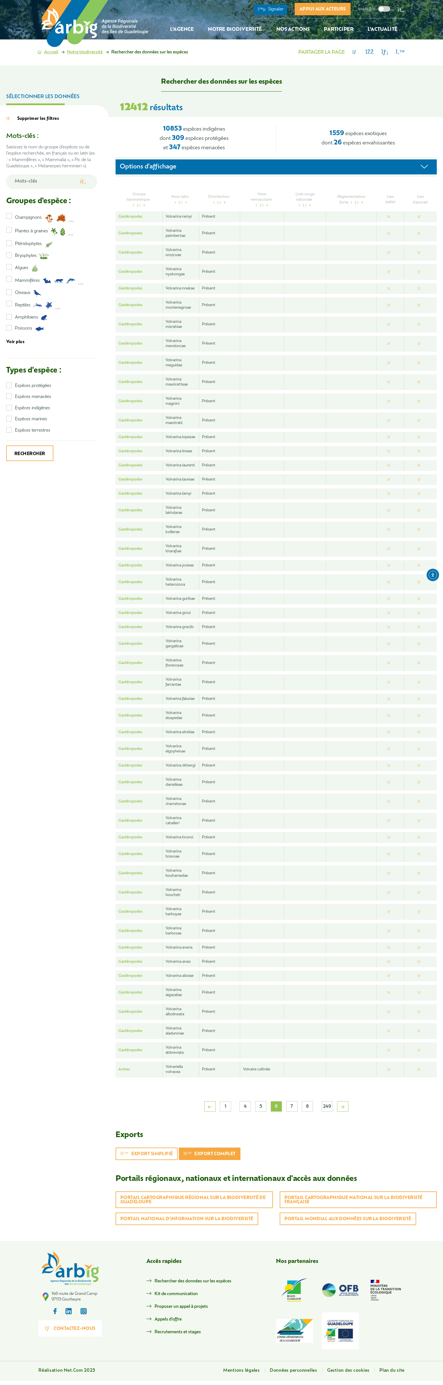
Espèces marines (31, 419)
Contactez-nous (77, 1345)
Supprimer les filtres (32, 118)
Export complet (210, 1154)
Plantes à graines (44, 232)
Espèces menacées (33, 397)
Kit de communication (183, 1294)
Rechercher (29, 454)
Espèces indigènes (32, 408)
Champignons (44, 218)
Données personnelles (293, 1375)
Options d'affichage (148, 167)
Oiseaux (28, 293)
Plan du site (392, 1375)
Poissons (29, 329)
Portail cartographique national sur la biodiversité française (354, 1200)
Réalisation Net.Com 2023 (66, 1375)
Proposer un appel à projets (188, 1307)
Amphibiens (31, 318)
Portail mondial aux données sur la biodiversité (348, 1219)
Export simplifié (146, 1154)
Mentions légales (241, 1375)
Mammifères (49, 281)
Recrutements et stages (185, 1332)
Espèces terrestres (32, 431)
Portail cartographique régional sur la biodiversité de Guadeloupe (193, 1200)
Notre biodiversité (85, 52)
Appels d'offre (175, 1319)
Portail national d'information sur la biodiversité (186, 1219)
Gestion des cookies (348, 1375)
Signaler (271, 9)
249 (327, 1107)
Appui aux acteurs (322, 9)
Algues (26, 268)
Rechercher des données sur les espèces (200, 1281)
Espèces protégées (33, 386)
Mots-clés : (22, 136)
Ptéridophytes (34, 244)
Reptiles (38, 305)
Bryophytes (32, 256)
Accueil (51, 52)
